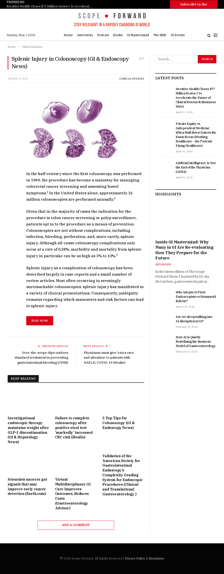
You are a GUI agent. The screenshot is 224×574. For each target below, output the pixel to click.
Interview (163, 264)
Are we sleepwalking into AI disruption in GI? (194, 319)
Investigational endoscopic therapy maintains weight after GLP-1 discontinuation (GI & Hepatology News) (28, 430)
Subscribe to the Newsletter (193, 5)
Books (117, 35)
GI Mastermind (138, 35)
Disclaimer (156, 558)
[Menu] (215, 35)
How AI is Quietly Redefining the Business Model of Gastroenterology (195, 341)
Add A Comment (76, 525)
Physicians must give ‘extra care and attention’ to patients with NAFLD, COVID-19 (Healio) (109, 358)
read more (40, 320)
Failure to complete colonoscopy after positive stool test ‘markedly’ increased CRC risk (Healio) (74, 427)
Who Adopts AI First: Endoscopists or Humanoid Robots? (196, 296)
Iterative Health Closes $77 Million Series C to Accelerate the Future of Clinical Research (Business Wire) (50, 6)
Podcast (103, 35)
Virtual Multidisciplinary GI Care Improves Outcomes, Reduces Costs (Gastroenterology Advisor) (73, 493)
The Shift (159, 35)
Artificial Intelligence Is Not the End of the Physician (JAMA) (196, 167)
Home (68, 35)
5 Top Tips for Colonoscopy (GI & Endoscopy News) (118, 423)
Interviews (85, 35)
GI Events (178, 35)
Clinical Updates (131, 78)
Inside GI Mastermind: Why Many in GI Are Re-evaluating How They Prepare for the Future (184, 249)
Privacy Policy (135, 558)
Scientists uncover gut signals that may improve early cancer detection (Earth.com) (27, 486)
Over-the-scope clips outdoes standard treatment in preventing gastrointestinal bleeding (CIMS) (41, 358)
